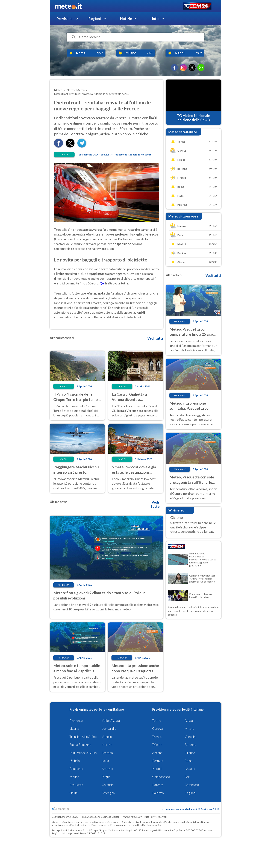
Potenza (158, 785)
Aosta (189, 720)
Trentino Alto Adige (83, 737)
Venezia (190, 737)
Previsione (180, 321)
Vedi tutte (155, 504)
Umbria (74, 761)
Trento (157, 737)
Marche (107, 744)
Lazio (105, 761)
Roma (188, 761)
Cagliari (190, 793)
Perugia (157, 761)
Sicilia (73, 793)
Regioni (94, 18)
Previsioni (64, 18)
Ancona (157, 753)
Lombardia (109, 728)
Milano (189, 728)
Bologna (190, 744)
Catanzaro (192, 785)
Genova (157, 728)
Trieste (157, 744)
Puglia (106, 777)
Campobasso (161, 777)
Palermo (158, 793)
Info (155, 18)
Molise (74, 777)
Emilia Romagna (80, 744)
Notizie (126, 18)
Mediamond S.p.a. (79, 830)
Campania (76, 769)
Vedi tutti (155, 338)
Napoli (157, 769)
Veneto (107, 737)
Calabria (108, 785)
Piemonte (76, 720)
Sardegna (108, 793)
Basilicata (76, 785)
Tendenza (63, 585)
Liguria (74, 728)
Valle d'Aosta (111, 720)
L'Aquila (190, 769)
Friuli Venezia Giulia (83, 753)
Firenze (190, 753)
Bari (187, 777)
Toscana (107, 753)
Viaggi (64, 154)
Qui (102, 283)
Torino (156, 720)
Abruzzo (107, 769)
